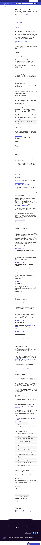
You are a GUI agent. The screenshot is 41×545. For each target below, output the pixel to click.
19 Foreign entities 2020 (23, 514)
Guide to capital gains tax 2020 (27, 70)
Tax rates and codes (6, 530)
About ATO (4, 536)
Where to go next (19, 23)
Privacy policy (13, 536)
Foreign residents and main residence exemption (29, 305)
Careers (9, 536)
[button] (26, 14)
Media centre (5, 527)
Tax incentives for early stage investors (25, 102)
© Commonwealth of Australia (11, 542)
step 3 (16, 77)
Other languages (17, 532)
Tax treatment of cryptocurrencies (21, 221)
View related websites (19, 542)
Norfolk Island (17, 531)
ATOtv (18, 536)
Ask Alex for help (33, 544)
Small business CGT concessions (20, 373)
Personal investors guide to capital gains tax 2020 (23, 185)
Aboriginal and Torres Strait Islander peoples (20, 529)
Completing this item (20, 22)
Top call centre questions (30, 527)
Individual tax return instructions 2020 (27, 515)
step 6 (21, 479)
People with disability (18, 527)
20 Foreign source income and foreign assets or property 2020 (24, 487)
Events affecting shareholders (24, 206)
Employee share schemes (19, 136)
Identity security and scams (31, 530)
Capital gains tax (18, 354)
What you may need (19, 21)
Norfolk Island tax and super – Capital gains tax (22, 41)
